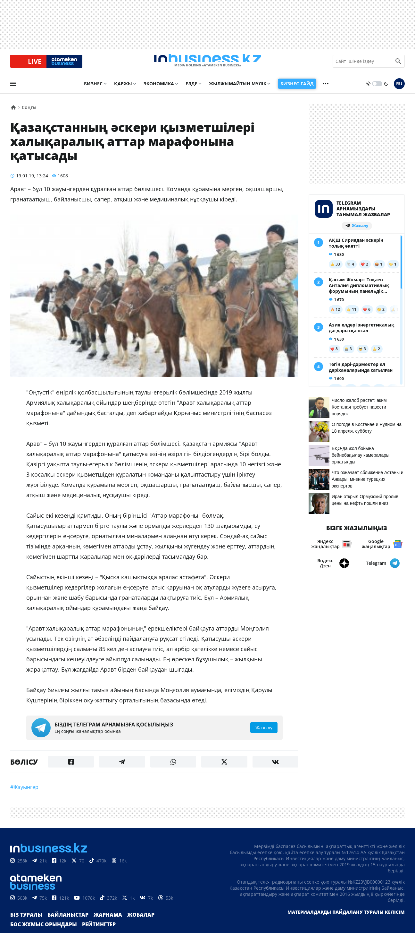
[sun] (368, 88)
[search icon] (398, 63)
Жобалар (126, 924)
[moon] (386, 88)
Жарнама (97, 924)
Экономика (159, 89)
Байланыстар (61, 924)
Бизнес (93, 89)
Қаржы (123, 89)
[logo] (207, 63)
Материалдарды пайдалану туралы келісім (346, 922)
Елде (191, 89)
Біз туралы (24, 924)
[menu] (13, 89)
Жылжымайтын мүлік (237, 89)
